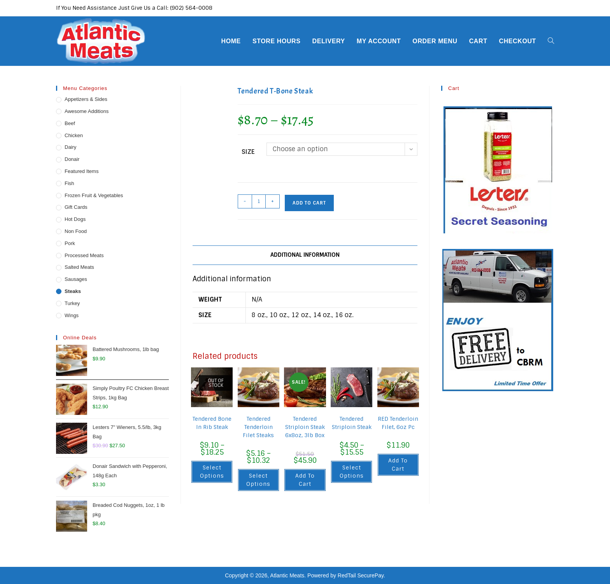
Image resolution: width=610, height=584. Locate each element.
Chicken (74, 135)
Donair (72, 159)
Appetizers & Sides (86, 99)
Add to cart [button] (305, 479)
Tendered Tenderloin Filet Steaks (258, 427)
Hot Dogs (75, 219)
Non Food (76, 231)
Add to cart (309, 203)
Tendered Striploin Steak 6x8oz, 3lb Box (305, 427)
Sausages (76, 279)
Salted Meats (79, 267)
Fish (69, 183)
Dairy (70, 147)
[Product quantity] (259, 201)
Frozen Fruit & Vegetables (94, 195)
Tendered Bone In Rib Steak (212, 423)
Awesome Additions (87, 111)
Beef (70, 123)
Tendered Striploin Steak (352, 423)
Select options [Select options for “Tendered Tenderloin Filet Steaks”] (258, 479)
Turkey (72, 303)
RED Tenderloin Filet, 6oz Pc (398, 423)
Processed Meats (84, 255)
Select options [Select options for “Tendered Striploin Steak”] (352, 471)
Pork (70, 243)
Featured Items (81, 171)
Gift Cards (76, 207)
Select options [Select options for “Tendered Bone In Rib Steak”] (212, 471)
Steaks (73, 291)
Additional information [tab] (305, 254)
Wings (72, 315)
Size (248, 152)
